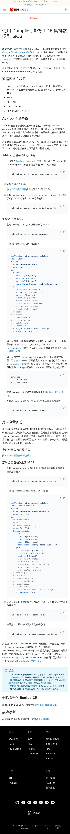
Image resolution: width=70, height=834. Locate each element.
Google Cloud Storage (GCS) (17, 52)
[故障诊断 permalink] (18, 712)
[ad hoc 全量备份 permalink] (30, 118)
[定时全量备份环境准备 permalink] (32, 449)
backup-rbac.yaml (25, 161)
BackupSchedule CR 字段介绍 (25, 661)
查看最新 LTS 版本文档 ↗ (35, 4)
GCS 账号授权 (19, 189)
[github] (17, 802)
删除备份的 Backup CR (44, 704)
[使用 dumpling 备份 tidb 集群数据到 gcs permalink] (24, 36)
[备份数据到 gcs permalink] (25, 218)
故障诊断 (45, 719)
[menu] (4, 9)
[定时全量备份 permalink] (24, 422)
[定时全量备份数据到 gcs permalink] (36, 462)
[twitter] (23, 802)
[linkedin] (29, 802)
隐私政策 (47, 826)
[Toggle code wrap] (60, 172)
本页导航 (35, 18)
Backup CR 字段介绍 (12, 657)
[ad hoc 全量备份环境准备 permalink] (37, 155)
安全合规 (58, 826)
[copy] (64, 172)
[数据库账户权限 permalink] (28, 79)
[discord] (47, 802)
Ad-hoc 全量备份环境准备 (18, 455)
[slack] (41, 802)
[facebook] (35, 802)
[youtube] (53, 802)
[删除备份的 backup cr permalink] (39, 697)
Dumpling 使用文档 (19, 364)
